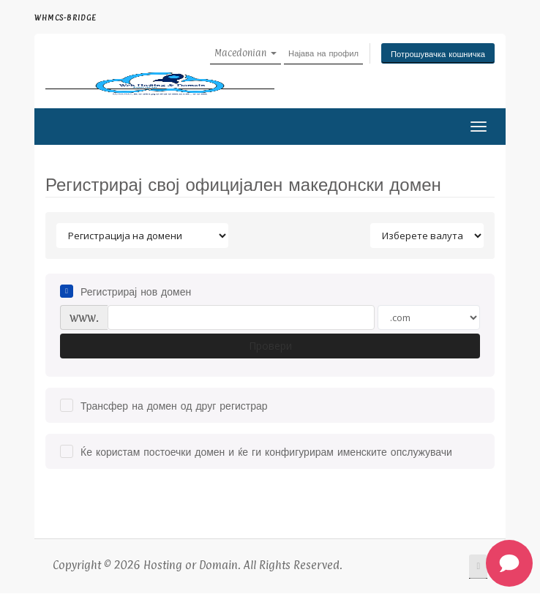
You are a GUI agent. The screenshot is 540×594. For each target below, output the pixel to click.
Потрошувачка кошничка (438, 53)
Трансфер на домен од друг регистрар (164, 405)
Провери (270, 346)
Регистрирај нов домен (125, 291)
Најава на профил (323, 53)
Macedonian (245, 53)
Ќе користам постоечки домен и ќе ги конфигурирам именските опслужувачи (256, 451)
